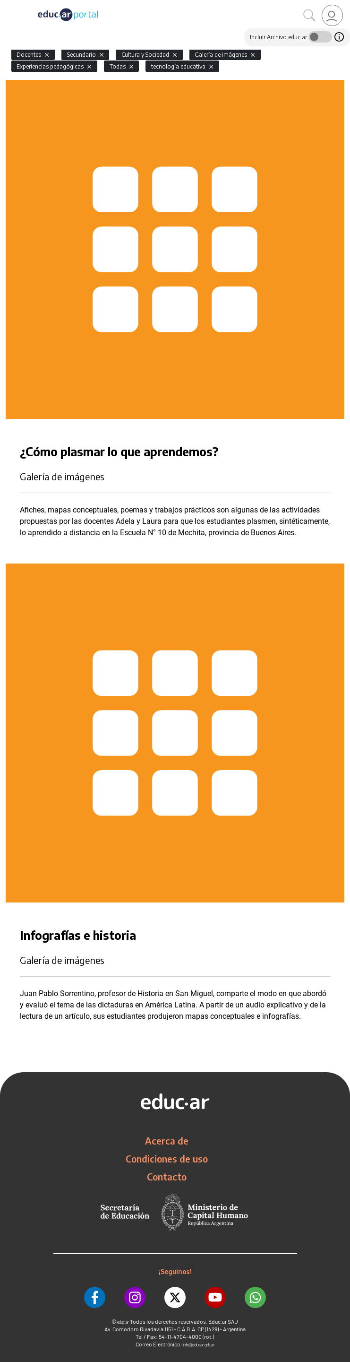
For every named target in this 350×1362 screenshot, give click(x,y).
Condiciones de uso (167, 1158)
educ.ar (123, 1322)
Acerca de (166, 1140)
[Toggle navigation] (8, 5)
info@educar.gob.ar (198, 1344)
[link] (332, 15)
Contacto (167, 1176)
